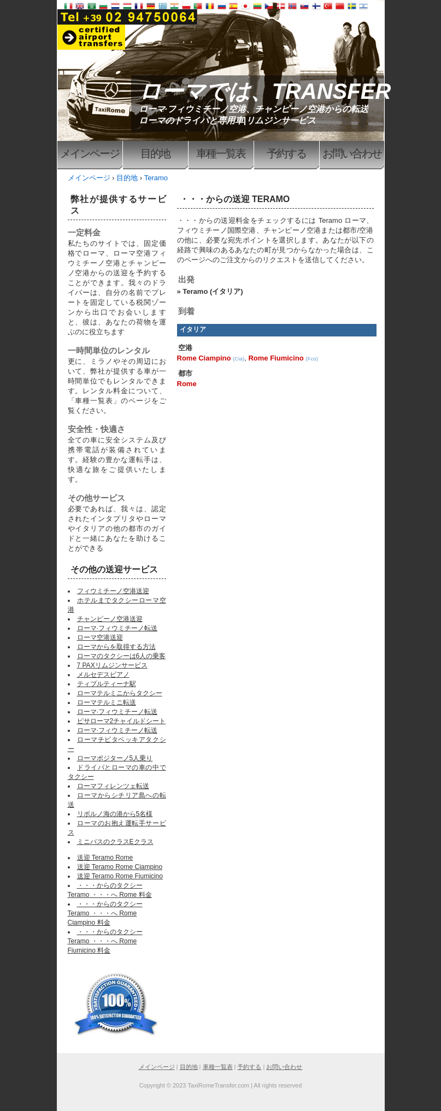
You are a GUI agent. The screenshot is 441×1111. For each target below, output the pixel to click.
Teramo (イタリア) (213, 291)
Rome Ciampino (204, 358)
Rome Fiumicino (275, 358)
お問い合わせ (351, 153)
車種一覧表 (220, 153)
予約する (286, 153)
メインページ (89, 153)
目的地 (155, 153)
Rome (187, 384)
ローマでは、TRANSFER (265, 91)
